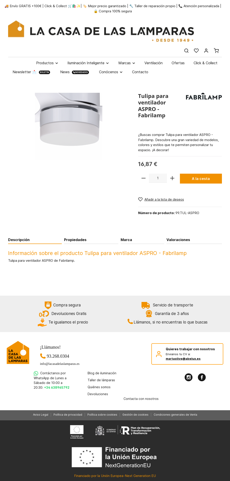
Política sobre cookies (102, 414)
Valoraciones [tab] (178, 239)
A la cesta (201, 178)
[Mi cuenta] (206, 50)
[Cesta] (216, 50)
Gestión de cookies (135, 414)
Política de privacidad (67, 414)
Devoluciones (98, 394)
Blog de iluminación (102, 373)
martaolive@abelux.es (183, 358)
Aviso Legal (40, 414)
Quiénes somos (99, 387)
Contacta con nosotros (141, 399)
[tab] (35, 239)
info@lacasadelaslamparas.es (58, 364)
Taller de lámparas (101, 380)
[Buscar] (186, 50)
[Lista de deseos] (196, 50)
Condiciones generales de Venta (175, 414)
